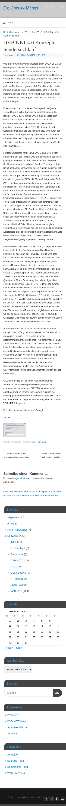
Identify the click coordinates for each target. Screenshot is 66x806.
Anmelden (13, 754)
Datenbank (17, 554)
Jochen (11, 55)
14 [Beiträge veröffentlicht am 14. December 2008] (57, 626)
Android (18, 578)
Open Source (18, 572)
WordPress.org (16, 772)
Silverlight (19, 548)
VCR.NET (40, 55)
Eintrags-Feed (15, 760)
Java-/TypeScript (17, 529)
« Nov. (9, 647)
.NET (14, 541)
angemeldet (19, 478)
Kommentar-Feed (17, 766)
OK (56, 692)
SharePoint (17, 584)
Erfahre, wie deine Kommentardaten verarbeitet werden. (30, 495)
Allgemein (13, 517)
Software (12, 535)
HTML (10, 523)
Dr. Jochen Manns (20, 8)
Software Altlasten (18, 727)
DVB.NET (28, 32)
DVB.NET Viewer (17, 721)
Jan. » (19, 647)
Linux (14, 566)
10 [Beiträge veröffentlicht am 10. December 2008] (25, 626)
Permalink (41, 442)
